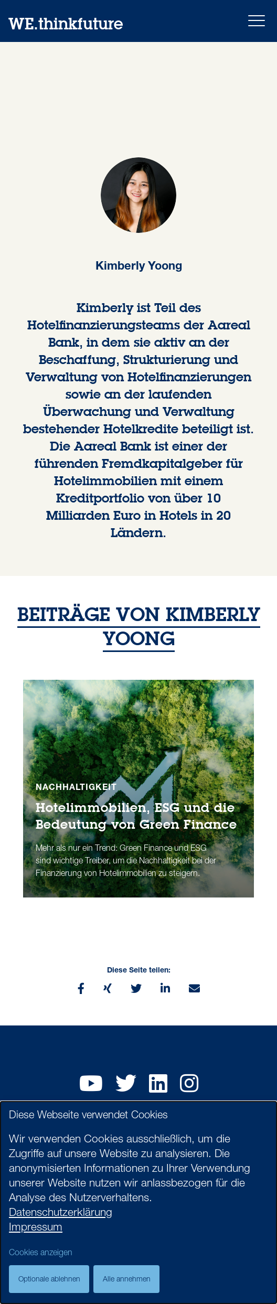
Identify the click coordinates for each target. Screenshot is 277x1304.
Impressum (35, 1228)
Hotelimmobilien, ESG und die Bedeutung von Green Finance (136, 815)
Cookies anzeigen (40, 1253)
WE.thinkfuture (65, 23)
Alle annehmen (127, 1280)
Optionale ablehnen (49, 1280)
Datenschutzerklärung (60, 1213)
